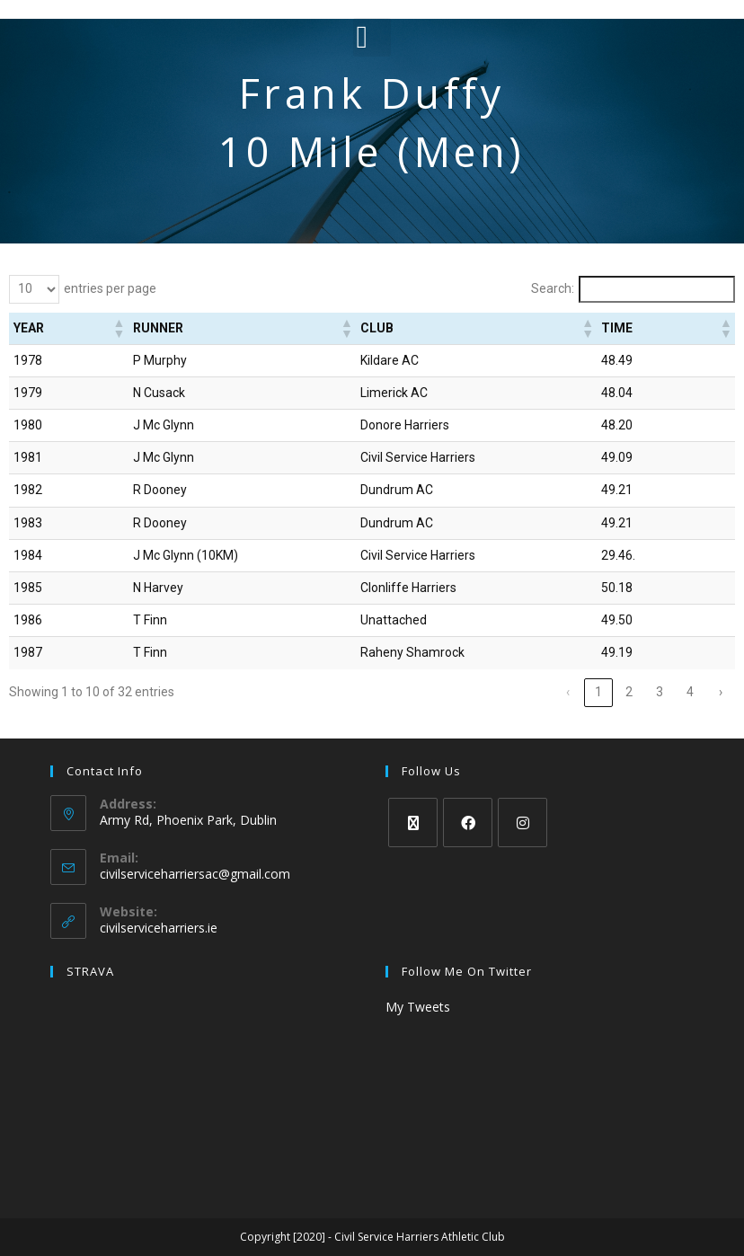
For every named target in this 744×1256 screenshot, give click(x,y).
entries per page (110, 288)
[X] (413, 822)
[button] (372, 37)
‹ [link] (568, 692)
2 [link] (629, 692)
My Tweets (417, 1006)
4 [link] (690, 692)
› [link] (720, 692)
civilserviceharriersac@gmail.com (195, 873)
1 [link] (598, 692)
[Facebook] (467, 822)
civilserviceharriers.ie (158, 927)
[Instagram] (522, 822)
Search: (552, 288)
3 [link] (659, 692)
